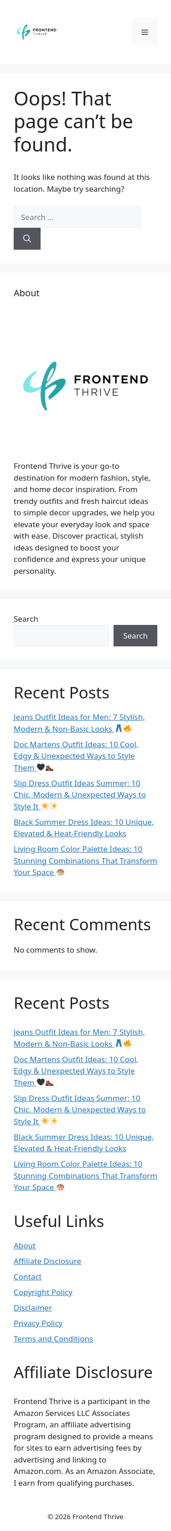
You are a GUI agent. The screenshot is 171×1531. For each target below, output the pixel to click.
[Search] (27, 239)
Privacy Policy (38, 1323)
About (25, 1245)
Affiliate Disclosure (47, 1261)
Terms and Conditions (53, 1338)
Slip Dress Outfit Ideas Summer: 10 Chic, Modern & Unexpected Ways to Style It (80, 795)
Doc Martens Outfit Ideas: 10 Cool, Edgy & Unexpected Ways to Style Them (76, 756)
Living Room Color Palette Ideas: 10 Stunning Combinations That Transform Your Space (85, 860)
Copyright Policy (43, 1292)
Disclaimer (33, 1307)
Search (26, 618)
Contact (28, 1276)
